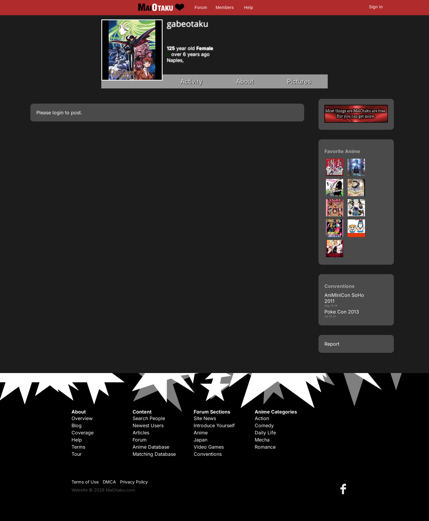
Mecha (262, 440)
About (245, 81)
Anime (201, 433)
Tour (77, 454)
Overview (82, 418)
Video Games (209, 447)
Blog (77, 425)
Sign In (376, 6)
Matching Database (154, 454)
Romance (265, 447)
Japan (200, 440)
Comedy (264, 425)
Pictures (299, 81)
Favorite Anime (342, 151)
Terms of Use (85, 481)
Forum (201, 7)
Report (331, 344)
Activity (192, 81)
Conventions (208, 454)
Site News (205, 418)
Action (262, 418)
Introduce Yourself (214, 425)
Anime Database (151, 447)
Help (248, 7)
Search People (149, 418)
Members (225, 7)
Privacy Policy (134, 481)
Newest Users (148, 425)
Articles (141, 433)
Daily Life (265, 433)
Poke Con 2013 (341, 312)
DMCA (109, 481)
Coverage (83, 433)
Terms (78, 447)
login (57, 113)
